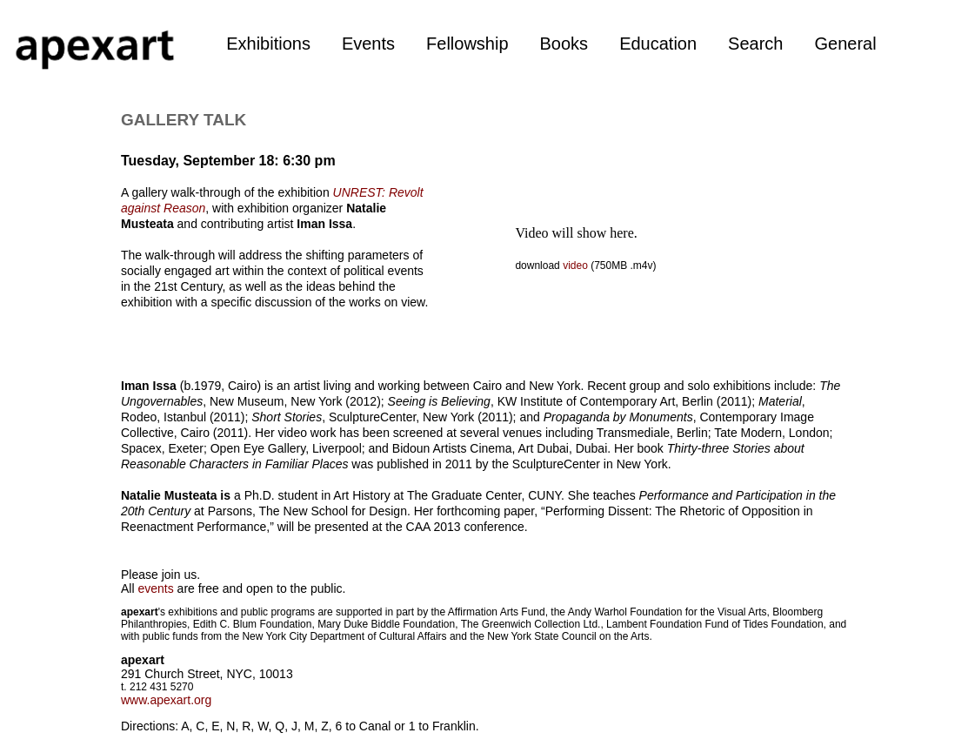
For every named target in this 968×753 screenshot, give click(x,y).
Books (564, 43)
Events (368, 43)
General (845, 43)
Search (755, 43)
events (155, 588)
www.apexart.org (166, 700)
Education (658, 43)
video (577, 265)
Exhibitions (268, 43)
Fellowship (467, 43)
